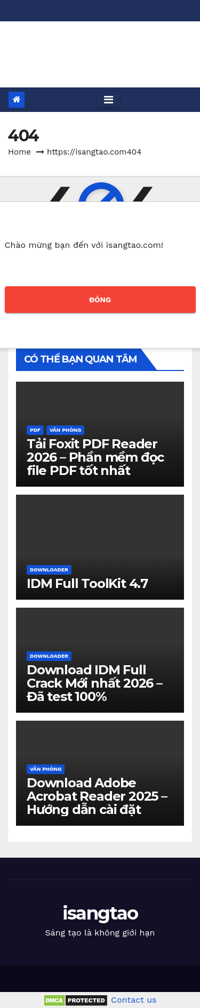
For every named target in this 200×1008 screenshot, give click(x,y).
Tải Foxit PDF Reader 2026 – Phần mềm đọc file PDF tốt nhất (95, 457)
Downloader (49, 569)
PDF (35, 430)
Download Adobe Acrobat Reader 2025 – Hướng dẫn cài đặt (97, 796)
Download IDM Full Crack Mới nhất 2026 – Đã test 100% (94, 683)
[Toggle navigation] (108, 100)
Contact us (134, 1000)
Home (19, 152)
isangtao (100, 46)
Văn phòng (65, 430)
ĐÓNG (100, 299)
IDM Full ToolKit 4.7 (87, 583)
